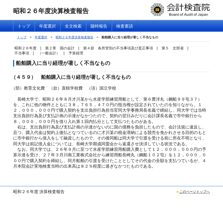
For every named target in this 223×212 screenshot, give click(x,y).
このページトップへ (194, 192)
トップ (21, 37)
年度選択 (41, 37)
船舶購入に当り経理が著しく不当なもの (130, 37)
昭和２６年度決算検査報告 (74, 37)
